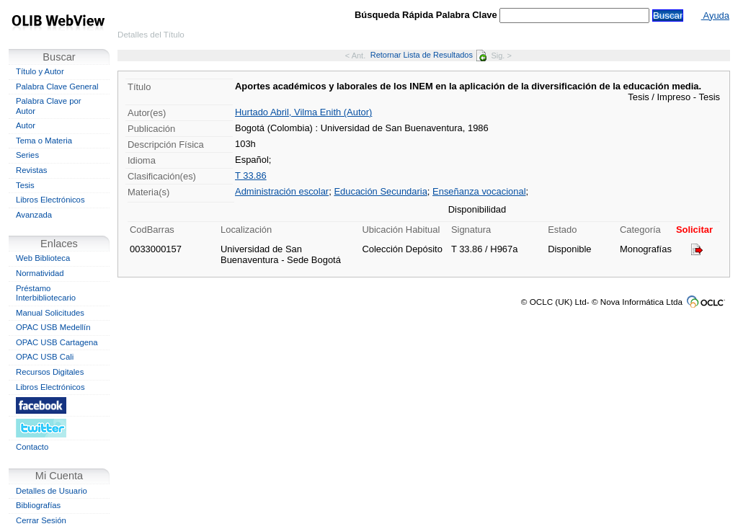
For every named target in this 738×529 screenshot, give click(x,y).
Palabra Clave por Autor (48, 106)
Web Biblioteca (43, 258)
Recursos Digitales (50, 372)
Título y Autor (40, 71)
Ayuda (715, 15)
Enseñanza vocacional (478, 191)
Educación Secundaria (380, 191)
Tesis (25, 185)
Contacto (32, 447)
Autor (25, 125)
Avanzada (34, 214)
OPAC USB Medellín (53, 327)
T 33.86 (251, 175)
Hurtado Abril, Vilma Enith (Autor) (303, 112)
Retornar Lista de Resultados (428, 54)
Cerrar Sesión (41, 520)
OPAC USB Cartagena (57, 342)
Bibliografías (38, 505)
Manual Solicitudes (50, 312)
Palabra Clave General (57, 86)
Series (27, 155)
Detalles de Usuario (51, 490)
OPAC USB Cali (45, 356)
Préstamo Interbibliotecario (46, 293)
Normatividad (40, 273)
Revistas (31, 170)
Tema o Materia (44, 140)
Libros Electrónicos (50, 199)
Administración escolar (282, 191)
